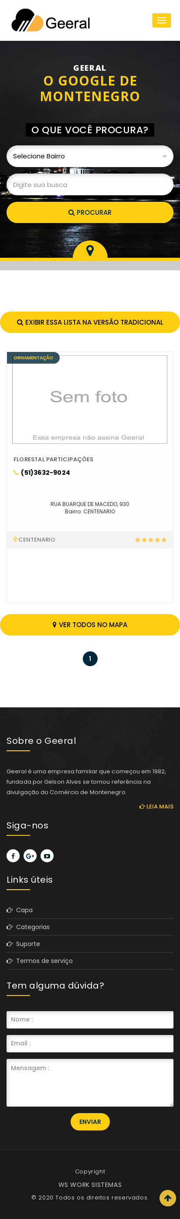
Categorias (28, 927)
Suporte (23, 944)
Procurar (90, 212)
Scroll (168, 1198)
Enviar (90, 1121)
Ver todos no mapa (90, 624)
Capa (20, 910)
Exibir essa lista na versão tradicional (90, 322)
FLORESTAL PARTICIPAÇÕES (54, 459)
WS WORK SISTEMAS (90, 1184)
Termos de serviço (40, 960)
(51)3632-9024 (42, 472)
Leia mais (156, 806)
